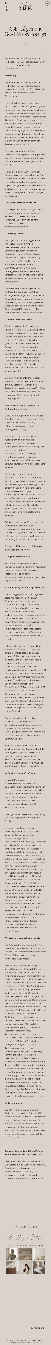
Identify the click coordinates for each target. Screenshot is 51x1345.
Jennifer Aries (33, 1343)
